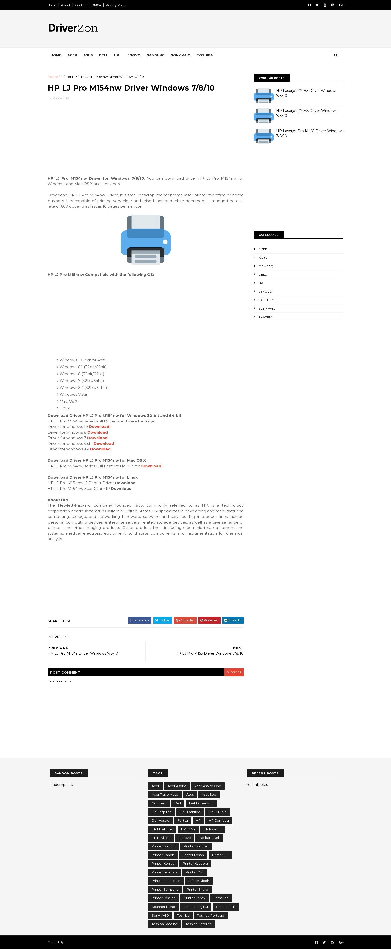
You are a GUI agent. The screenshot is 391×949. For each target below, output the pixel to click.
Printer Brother (196, 846)
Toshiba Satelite (164, 924)
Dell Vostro (160, 821)
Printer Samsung (165, 890)
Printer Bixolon (164, 846)
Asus (90, 55)
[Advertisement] (146, 141)
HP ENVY (188, 829)
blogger (232, 672)
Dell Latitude (190, 812)
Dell (105, 55)
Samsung (158, 55)
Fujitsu (183, 821)
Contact (83, 5)
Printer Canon (163, 855)
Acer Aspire (177, 786)
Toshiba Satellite (199, 924)
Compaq (264, 266)
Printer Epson (193, 855)
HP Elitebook (162, 829)
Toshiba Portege (210, 916)
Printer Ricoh (198, 881)
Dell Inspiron (162, 812)
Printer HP (70, 77)
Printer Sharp (197, 890)
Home (54, 5)
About (67, 5)
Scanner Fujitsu (195, 907)
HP (118, 55)
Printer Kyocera (195, 864)
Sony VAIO (183, 55)
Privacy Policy (118, 5)
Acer (74, 55)
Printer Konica (163, 864)
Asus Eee (209, 795)
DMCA (98, 5)
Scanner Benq (163, 907)
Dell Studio (218, 812)
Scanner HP (225, 907)
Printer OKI (194, 872)
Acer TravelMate (165, 795)
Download (101, 427)
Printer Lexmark (165, 872)
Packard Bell (209, 838)
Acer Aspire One (208, 786)
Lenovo (135, 55)
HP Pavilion (213, 829)
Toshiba (207, 55)
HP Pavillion (161, 838)
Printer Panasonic (166, 881)
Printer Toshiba (164, 898)
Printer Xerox (194, 898)
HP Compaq (219, 821)
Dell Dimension (201, 803)
